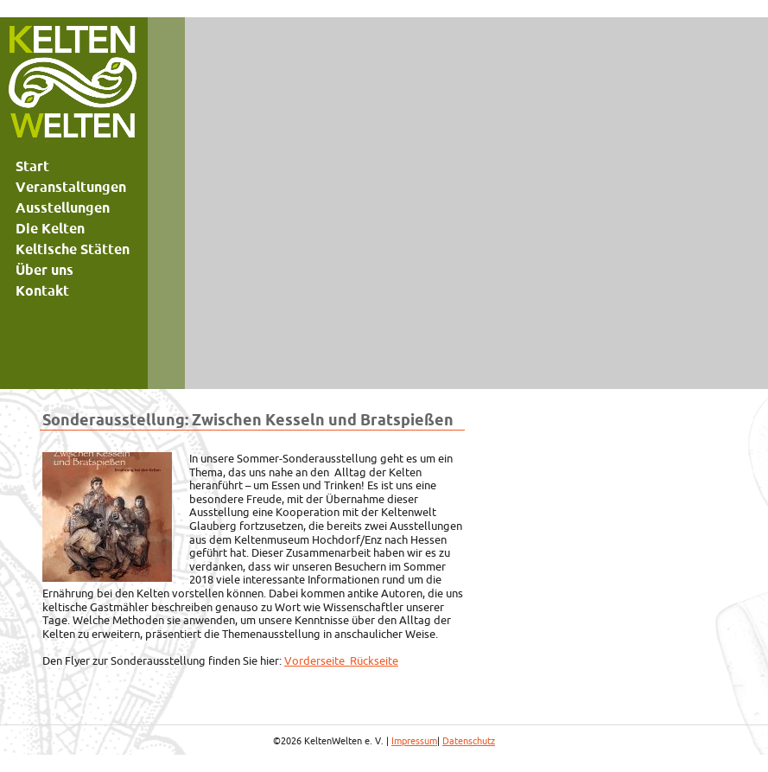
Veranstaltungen (71, 187)
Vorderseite (317, 660)
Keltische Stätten (73, 249)
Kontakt (42, 290)
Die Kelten (50, 228)
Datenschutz (468, 741)
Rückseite (374, 660)
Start (32, 166)
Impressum (414, 741)
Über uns (44, 270)
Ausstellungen (63, 207)
